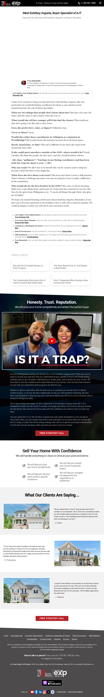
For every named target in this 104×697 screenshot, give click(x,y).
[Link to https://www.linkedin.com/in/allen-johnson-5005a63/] (40, 692)
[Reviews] (74, 639)
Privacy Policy (61, 692)
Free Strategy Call (22, 217)
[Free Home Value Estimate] (34, 635)
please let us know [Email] (58, 649)
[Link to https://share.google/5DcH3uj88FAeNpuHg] (52, 692)
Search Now (67, 231)
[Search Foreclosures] (79, 635)
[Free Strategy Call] (16, 635)
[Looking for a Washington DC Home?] (57, 635)
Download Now (32, 237)
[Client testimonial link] (26, 516)
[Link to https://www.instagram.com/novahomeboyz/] (44, 692)
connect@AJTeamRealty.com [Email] (84, 664)
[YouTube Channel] (45, 639)
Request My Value (22, 223)
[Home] (10, 3)
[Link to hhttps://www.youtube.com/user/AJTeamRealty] (32, 692)
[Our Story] (66, 639)
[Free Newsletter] (32, 639)
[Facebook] (57, 639)
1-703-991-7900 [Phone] (87, 3)
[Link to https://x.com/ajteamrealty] (48, 692)
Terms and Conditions (75, 692)
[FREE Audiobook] (94, 635)
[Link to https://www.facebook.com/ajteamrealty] (36, 692)
